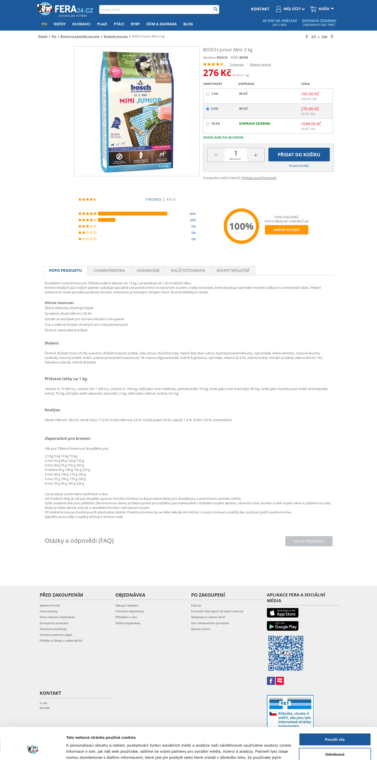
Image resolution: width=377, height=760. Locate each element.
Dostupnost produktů (54, 623)
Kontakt (45, 708)
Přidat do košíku (299, 154)
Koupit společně (233, 270)
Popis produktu (65, 270)
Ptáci (119, 23)
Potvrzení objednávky (129, 611)
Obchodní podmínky (53, 629)
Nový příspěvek (309, 541)
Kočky (60, 23)
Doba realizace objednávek (57, 617)
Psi (44, 23)
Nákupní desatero (127, 605)
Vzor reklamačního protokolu (210, 623)
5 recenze (237, 64)
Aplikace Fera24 (50, 605)
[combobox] (159, 9)
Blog (188, 23)
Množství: (235, 159)
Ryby (135, 23)
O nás (43, 703)
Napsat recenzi (260, 64)
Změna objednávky (127, 623)
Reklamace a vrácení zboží (208, 617)
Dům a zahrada (161, 23)
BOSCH (222, 57)
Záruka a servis (200, 629)
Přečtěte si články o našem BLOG (61, 640)
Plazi (102, 23)
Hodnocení (148, 270)
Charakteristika (109, 270)
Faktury (196, 605)
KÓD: (234, 57)
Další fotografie (188, 270)
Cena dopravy (49, 611)
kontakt (260, 8)
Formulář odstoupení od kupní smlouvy (217, 611)
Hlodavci (81, 23)
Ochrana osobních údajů (56, 635)
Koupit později (299, 165)
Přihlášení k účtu (126, 617)
